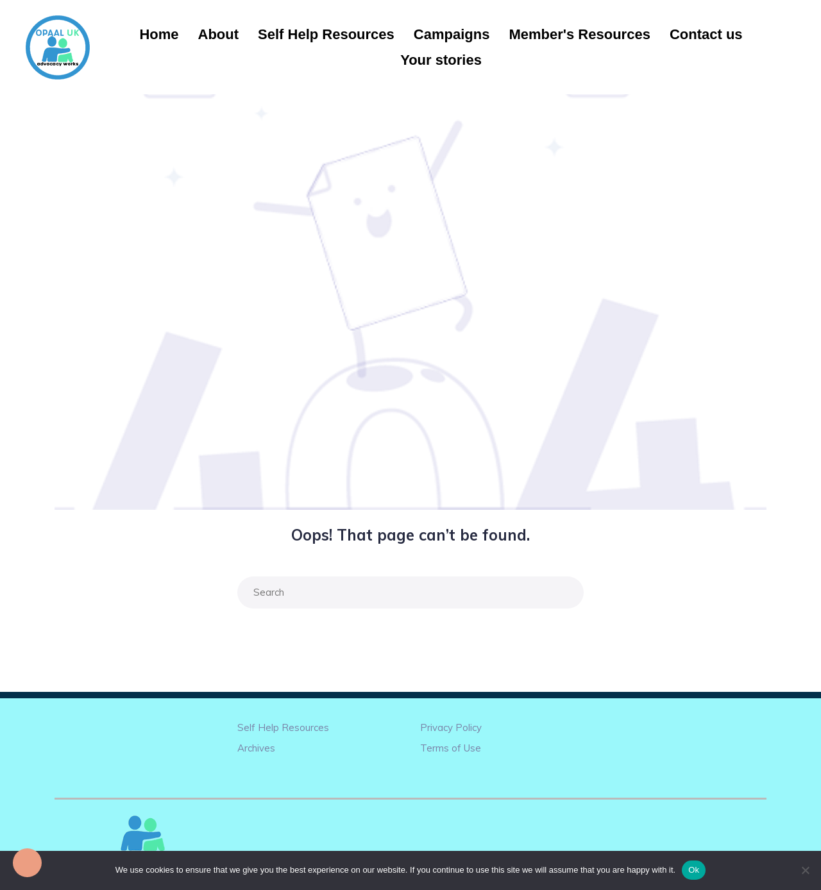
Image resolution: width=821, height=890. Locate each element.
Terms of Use (450, 748)
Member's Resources (579, 34)
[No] (805, 870)
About (218, 34)
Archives (256, 748)
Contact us (706, 34)
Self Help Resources (326, 34)
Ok (693, 870)
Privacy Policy (451, 727)
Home (158, 34)
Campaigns (452, 34)
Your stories (441, 60)
